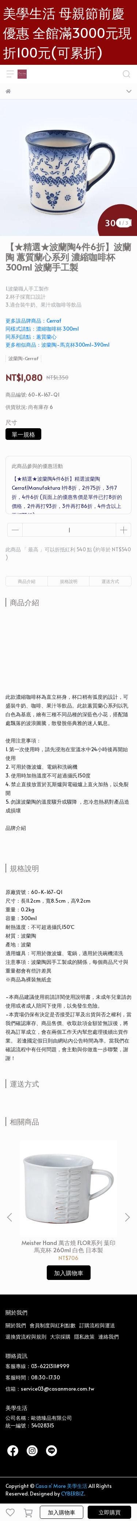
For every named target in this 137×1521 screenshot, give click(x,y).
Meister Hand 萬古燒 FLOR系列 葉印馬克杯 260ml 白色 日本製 (68, 1246)
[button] (127, 1217)
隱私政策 (84, 1336)
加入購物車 (61, 1512)
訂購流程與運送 (97, 1325)
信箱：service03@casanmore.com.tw (49, 1388)
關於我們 (15, 1325)
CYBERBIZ (72, 1493)
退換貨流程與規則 (25, 1336)
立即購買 (110, 1512)
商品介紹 (26, 581)
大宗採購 (60, 1336)
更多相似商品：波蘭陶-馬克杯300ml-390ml (57, 344)
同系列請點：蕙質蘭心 (31, 336)
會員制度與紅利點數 (53, 1325)
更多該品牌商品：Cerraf (33, 320)
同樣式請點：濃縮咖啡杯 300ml (42, 328)
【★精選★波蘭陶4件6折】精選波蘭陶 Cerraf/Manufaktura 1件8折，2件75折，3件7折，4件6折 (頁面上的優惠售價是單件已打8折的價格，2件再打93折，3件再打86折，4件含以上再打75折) (67, 497)
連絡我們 (108, 1336)
